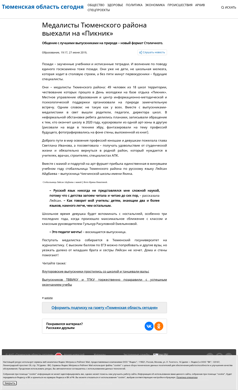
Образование (50, 52)
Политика (134, 5)
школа (48, 297)
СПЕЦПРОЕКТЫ (99, 10)
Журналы (100, 354)
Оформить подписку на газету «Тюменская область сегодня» (105, 307)
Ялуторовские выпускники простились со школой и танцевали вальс (95, 271)
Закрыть (9, 383)
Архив (200, 5)
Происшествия (180, 5)
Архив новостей (74, 354)
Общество (96, 5)
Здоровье (115, 5)
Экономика (155, 5)
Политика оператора (186, 377)
